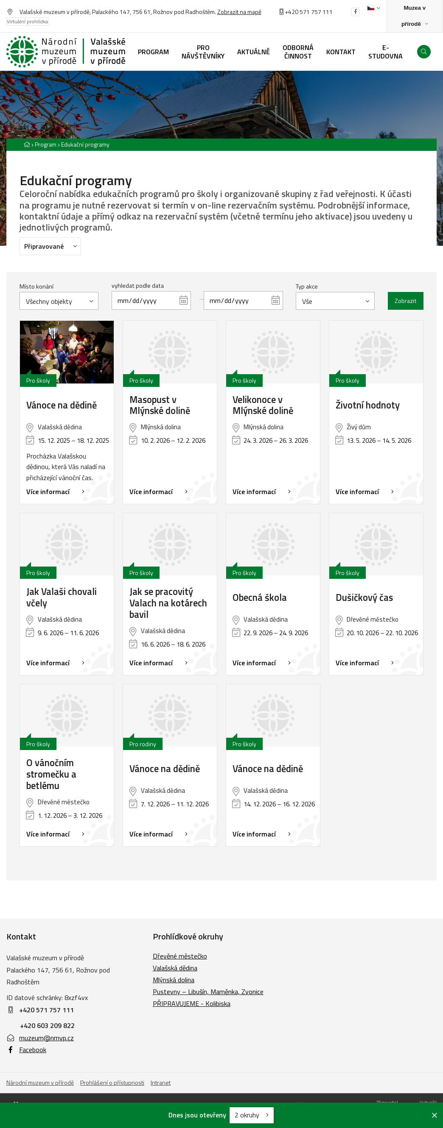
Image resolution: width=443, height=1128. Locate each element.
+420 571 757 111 (309, 11)
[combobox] (59, 301)
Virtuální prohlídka (27, 21)
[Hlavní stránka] (26, 144)
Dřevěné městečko (180, 956)
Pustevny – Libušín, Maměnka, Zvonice (208, 991)
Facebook (26, 1050)
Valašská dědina (175, 968)
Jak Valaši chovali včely (61, 597)
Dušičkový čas (364, 597)
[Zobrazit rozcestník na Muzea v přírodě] (415, 16)
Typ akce (307, 286)
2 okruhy (252, 1115)
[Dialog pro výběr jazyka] (374, 8)
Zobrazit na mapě (239, 11)
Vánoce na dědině (61, 405)
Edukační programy (85, 144)
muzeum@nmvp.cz (40, 1038)
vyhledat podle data (138, 285)
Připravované (52, 245)
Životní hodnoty (368, 405)
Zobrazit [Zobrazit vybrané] (406, 301)
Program (45, 144)
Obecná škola (260, 597)
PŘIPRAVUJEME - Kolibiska (191, 1003)
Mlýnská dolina (173, 980)
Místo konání (36, 286)
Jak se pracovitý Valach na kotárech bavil (168, 603)
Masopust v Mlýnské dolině (159, 405)
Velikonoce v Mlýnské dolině (263, 405)
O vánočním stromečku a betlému (51, 774)
